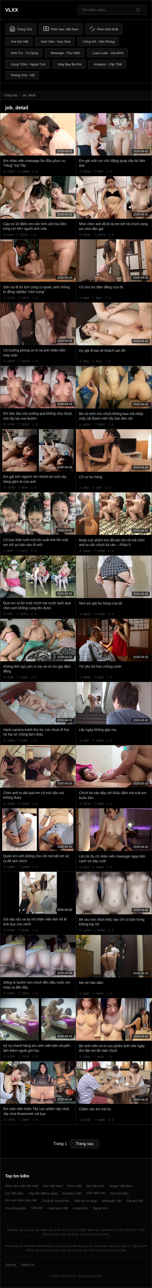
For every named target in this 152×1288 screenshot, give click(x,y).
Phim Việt (74, 1186)
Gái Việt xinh (95, 1186)
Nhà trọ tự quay (85, 1201)
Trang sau (84, 1144)
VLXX (11, 10)
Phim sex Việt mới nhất (21, 1186)
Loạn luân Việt (58, 1208)
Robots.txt (27, 1265)
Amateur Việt (72, 1193)
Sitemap (10, 1265)
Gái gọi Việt (134, 1201)
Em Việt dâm (14, 1193)
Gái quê (37, 1208)
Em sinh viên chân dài (21, 1200)
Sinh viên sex (95, 1193)
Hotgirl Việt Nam (120, 1186)
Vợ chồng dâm (15, 1208)
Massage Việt (111, 1201)
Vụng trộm (80, 1208)
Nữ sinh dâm (119, 1193)
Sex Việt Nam (53, 1186)
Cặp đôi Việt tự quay (43, 1193)
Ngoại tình (100, 1208)
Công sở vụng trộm (55, 1201)
